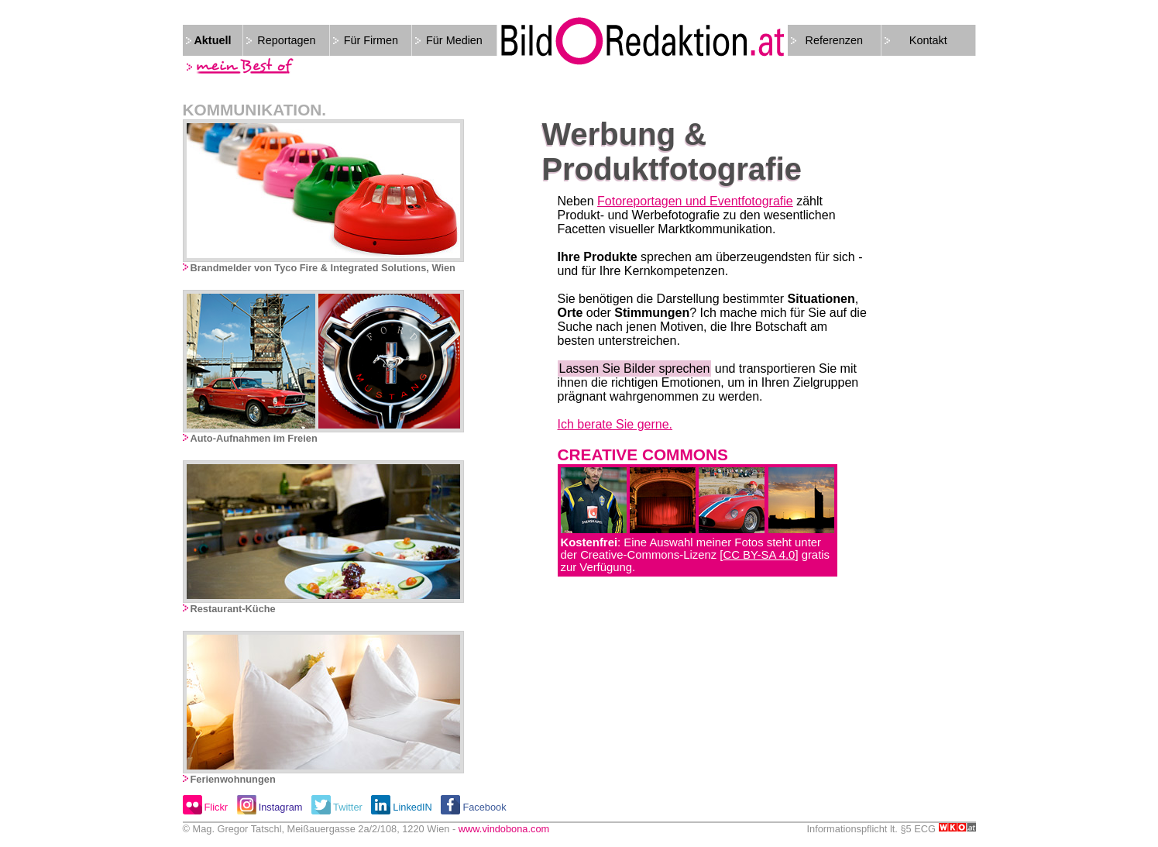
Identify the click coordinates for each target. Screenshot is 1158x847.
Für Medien (454, 40)
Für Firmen (371, 40)
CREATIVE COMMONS (643, 454)
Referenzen (834, 40)
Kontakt (928, 40)
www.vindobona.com (504, 829)
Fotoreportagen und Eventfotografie (695, 201)
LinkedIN (412, 807)
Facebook (484, 807)
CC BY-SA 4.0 (759, 555)
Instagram (281, 807)
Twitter (348, 807)
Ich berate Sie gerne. (615, 424)
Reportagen (286, 40)
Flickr (216, 807)
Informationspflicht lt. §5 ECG (891, 829)
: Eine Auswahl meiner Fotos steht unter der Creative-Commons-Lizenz (691, 548)
